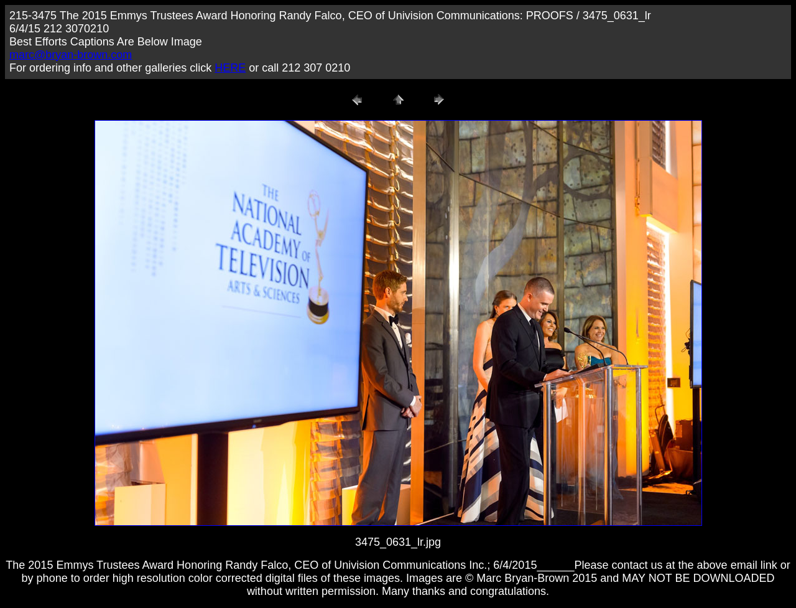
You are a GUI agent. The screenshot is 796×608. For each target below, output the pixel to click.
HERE (230, 68)
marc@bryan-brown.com (70, 55)
